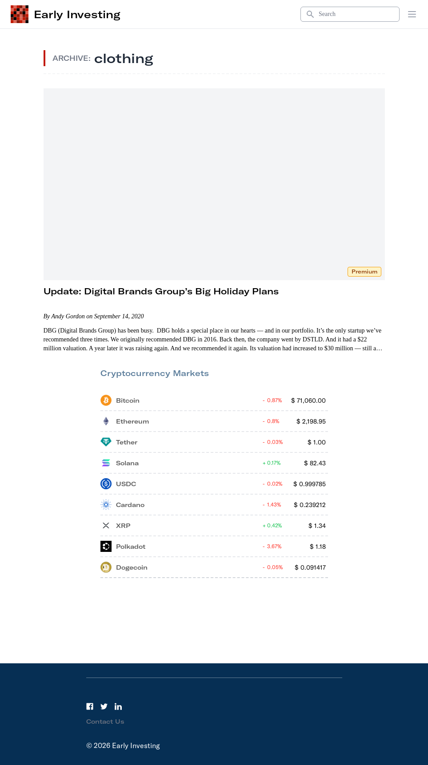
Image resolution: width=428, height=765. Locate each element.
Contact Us (105, 721)
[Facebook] (89, 706)
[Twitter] (104, 706)
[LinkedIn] (118, 706)
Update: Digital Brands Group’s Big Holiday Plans (161, 291)
